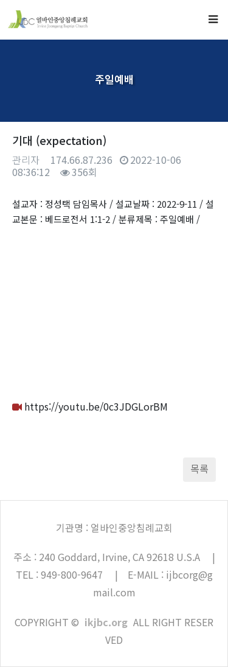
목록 (199, 468)
